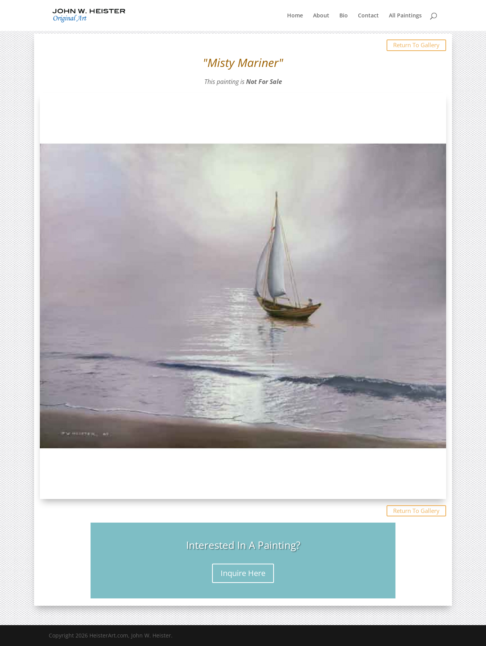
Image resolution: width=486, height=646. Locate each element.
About (321, 16)
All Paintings (405, 16)
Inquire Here (243, 573)
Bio (343, 16)
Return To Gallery (416, 45)
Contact (368, 16)
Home (295, 16)
